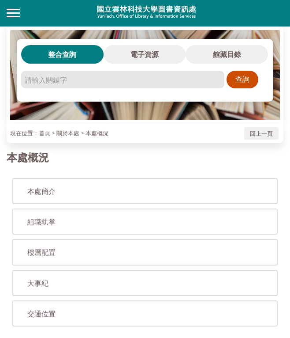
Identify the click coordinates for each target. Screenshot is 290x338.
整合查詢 (62, 54)
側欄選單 (13, 13)
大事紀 (37, 283)
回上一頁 (261, 133)
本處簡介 (41, 191)
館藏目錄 (227, 54)
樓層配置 (41, 252)
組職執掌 (41, 221)
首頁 (44, 133)
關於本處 (67, 133)
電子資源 (144, 54)
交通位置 (41, 313)
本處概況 (97, 133)
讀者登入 (277, 13)
